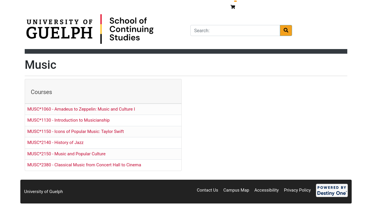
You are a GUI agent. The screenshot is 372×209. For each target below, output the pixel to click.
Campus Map (236, 190)
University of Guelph (43, 191)
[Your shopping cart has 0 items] (233, 7)
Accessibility (266, 190)
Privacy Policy (297, 190)
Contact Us (207, 190)
